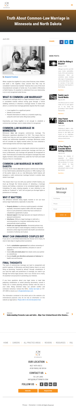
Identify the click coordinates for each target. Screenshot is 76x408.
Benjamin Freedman (11, 77)
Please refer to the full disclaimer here (29, 300)
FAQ (71, 343)
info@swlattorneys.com (25, 291)
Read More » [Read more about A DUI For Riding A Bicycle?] (61, 90)
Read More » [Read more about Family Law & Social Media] (61, 113)
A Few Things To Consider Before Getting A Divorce (65, 149)
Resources (60, 343)
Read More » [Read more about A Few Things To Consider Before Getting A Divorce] (61, 173)
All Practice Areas (32, 343)
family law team (34, 289)
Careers (16, 343)
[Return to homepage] (7, 5)
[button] (71, 4)
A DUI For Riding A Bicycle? (65, 62)
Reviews (48, 343)
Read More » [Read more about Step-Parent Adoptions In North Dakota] (61, 141)
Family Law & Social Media (63, 96)
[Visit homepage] (38, 354)
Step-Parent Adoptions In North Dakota (65, 121)
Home (5, 343)
